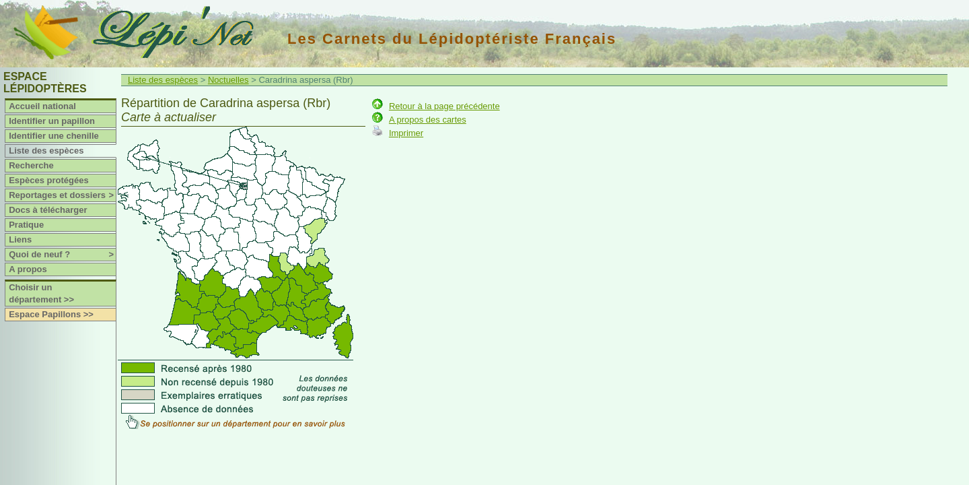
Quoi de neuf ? (62, 255)
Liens (20, 239)
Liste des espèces (46, 151)
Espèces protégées (49, 180)
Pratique (26, 225)
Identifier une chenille (54, 136)
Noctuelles (228, 80)
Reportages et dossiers (62, 195)
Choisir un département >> (41, 293)
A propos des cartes (427, 120)
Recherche (31, 165)
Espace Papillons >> (51, 314)
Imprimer (406, 133)
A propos (28, 269)
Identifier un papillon (52, 121)
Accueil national (42, 106)
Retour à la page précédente (444, 106)
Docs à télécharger (48, 210)
